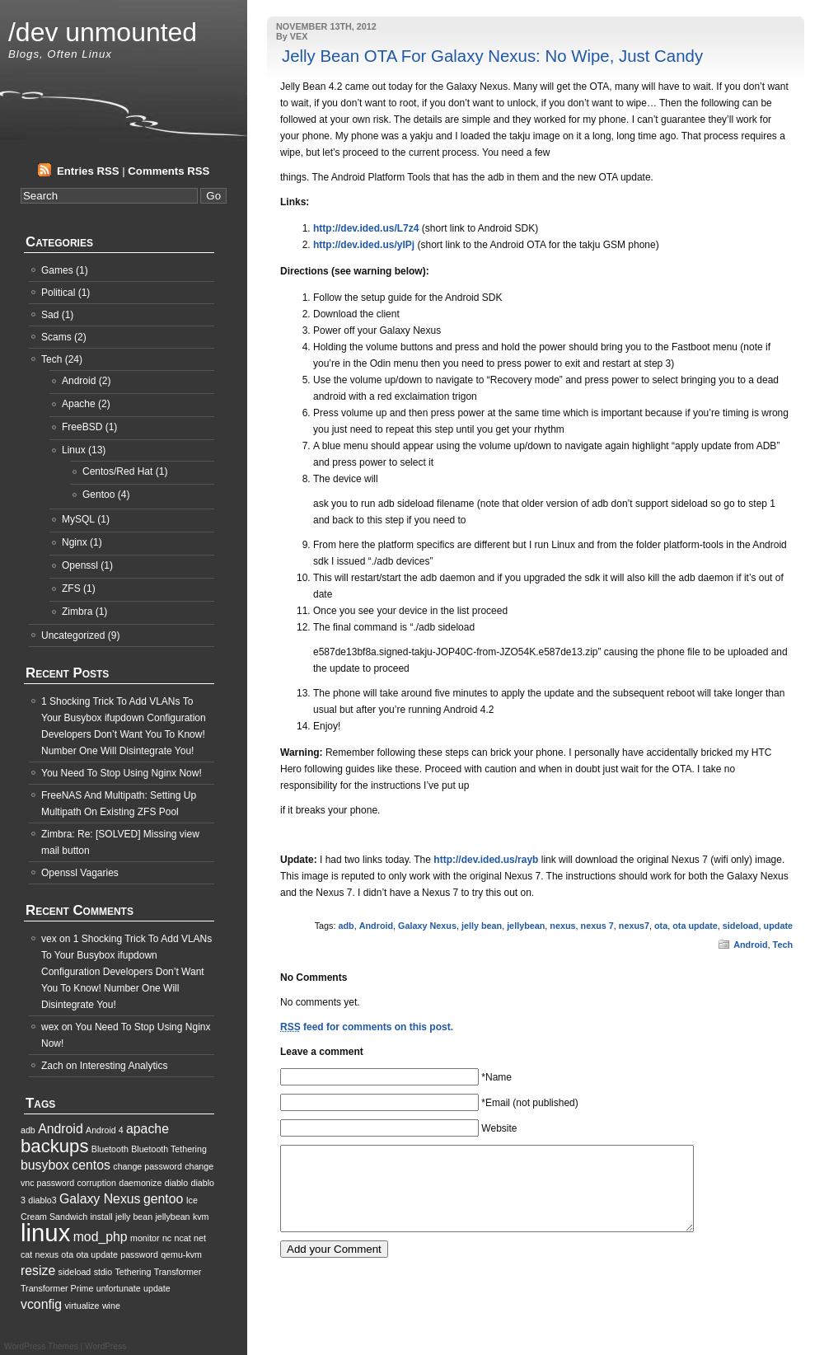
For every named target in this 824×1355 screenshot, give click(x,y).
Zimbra (77, 611)
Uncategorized (73, 635)
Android (376, 926)
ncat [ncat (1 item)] (183, 1238)
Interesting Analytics (124, 1065)
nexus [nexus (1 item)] (47, 1254)
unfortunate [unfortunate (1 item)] (118, 1288)
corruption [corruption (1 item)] (96, 1183)
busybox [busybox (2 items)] (45, 1165)
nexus (562, 926)
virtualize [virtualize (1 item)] (82, 1305)
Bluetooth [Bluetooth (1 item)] (110, 1149)
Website (499, 1128)
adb (345, 926)
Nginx (74, 542)
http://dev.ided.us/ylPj (363, 245)
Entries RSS (88, 171)
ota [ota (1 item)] (67, 1254)
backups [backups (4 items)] (54, 1146)
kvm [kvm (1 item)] (201, 1216)
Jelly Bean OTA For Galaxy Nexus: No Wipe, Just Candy (492, 56)
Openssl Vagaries (80, 873)
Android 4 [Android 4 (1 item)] (105, 1130)
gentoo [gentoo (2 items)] (163, 1199)
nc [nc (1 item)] (166, 1238)
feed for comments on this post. (366, 1027)
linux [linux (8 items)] (45, 1232)
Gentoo (98, 494)
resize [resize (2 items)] (38, 1271)
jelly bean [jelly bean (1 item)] (133, 1216)
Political (58, 292)
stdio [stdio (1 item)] (103, 1272)
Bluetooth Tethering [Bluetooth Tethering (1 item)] (169, 1149)
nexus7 (634, 926)
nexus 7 (597, 926)
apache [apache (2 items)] (147, 1129)
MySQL (78, 519)
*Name (496, 1077)
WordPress (105, 1346)
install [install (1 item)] (101, 1216)
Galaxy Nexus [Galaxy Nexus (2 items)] (100, 1199)
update (778, 926)
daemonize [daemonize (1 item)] (140, 1183)
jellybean (526, 926)
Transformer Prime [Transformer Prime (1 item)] (57, 1288)
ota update (695, 926)
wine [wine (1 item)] (111, 1305)
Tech (783, 944)
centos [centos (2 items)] (91, 1165)
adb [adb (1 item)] (28, 1130)
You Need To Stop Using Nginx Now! (121, 773)
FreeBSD (82, 427)
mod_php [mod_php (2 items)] (100, 1237)
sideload (741, 926)
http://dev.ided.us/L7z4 (366, 228)
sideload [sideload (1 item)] (75, 1272)
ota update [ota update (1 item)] (97, 1254)
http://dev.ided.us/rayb (485, 859)
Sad (50, 315)
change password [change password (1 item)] (147, 1166)
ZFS (71, 588)
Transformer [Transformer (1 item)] (178, 1272)
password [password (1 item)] (139, 1254)
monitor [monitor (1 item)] (145, 1238)
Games (57, 270)
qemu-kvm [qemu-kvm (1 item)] (181, 1254)
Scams (56, 337)
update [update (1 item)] (157, 1288)
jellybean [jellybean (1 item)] (172, 1216)
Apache (79, 404)
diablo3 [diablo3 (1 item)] (42, 1200)
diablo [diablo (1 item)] (176, 1183)
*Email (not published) (529, 1103)
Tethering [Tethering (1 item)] (133, 1272)
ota (660, 926)
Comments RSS (168, 171)
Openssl (80, 565)
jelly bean (481, 926)
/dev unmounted (102, 32)
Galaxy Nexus (427, 926)
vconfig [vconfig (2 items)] (41, 1304)
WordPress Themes (41, 1346)
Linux (74, 450)
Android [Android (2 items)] (60, 1129)
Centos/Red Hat (117, 471)
